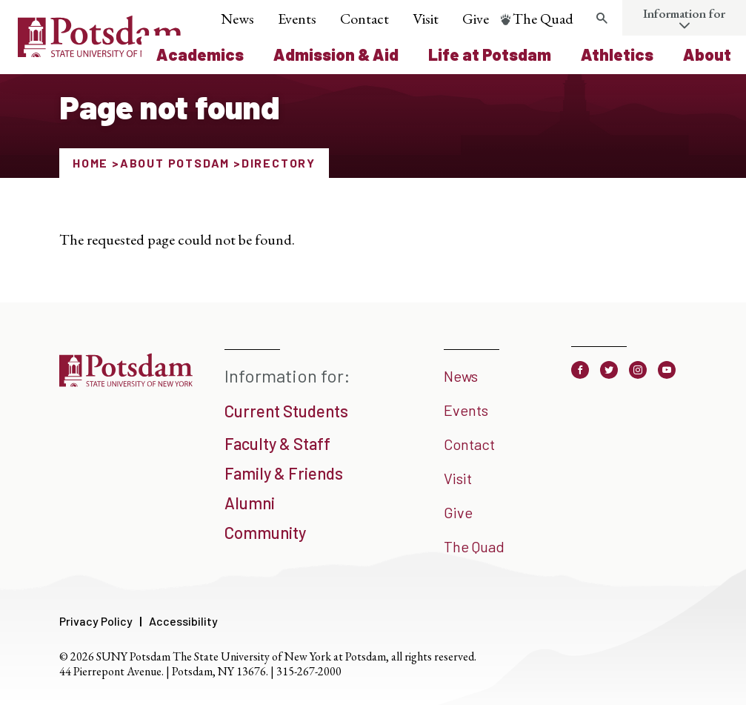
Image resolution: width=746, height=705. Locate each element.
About (707, 54)
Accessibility (183, 621)
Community (265, 532)
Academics (200, 54)
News (237, 18)
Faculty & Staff (277, 443)
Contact (364, 18)
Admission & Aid (336, 54)
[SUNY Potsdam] (126, 385)
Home (90, 163)
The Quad (543, 18)
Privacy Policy (96, 621)
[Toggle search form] (601, 18)
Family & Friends (283, 473)
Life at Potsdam (489, 54)
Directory (279, 163)
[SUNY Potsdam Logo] (100, 52)
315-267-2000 (309, 671)
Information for (684, 13)
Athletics (617, 54)
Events (297, 18)
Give (475, 18)
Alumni (249, 502)
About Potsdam (175, 163)
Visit (426, 18)
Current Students (286, 410)
